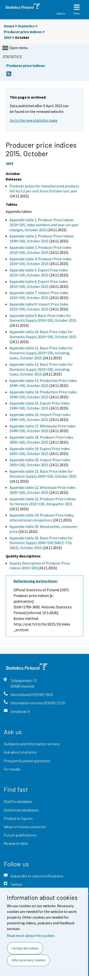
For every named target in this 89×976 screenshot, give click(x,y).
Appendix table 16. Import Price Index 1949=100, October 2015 (39, 417)
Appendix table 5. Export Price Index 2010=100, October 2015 (38, 272)
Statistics (26, 26)
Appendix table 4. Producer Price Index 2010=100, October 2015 (40, 261)
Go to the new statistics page (33, 120)
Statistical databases (21, 810)
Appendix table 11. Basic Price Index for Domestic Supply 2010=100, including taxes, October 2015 (41, 352)
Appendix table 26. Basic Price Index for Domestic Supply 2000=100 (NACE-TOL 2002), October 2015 (41, 543)
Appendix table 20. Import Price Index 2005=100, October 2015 (39, 462)
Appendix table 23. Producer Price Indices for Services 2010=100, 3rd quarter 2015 (42, 501)
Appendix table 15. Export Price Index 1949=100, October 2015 (39, 405)
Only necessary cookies (28, 960)
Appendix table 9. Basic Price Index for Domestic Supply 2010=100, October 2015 (42, 318)
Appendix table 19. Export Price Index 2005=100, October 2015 (39, 451)
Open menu (14, 48)
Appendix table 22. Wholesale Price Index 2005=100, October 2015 (42, 490)
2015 (7, 37)
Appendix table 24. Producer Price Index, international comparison (41, 517)
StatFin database (18, 801)
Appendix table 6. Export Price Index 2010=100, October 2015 (38, 284)
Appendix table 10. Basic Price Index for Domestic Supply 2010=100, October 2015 (42, 334)
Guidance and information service (32, 743)
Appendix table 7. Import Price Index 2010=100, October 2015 (38, 295)
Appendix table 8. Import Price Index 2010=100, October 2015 (38, 306)
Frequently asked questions (27, 760)
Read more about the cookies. (31, 935)
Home (9, 26)
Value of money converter (25, 826)
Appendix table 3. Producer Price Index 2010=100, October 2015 (40, 250)
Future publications (20, 835)
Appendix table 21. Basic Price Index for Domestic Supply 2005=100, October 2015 (42, 474)
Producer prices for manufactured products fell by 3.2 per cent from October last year (44, 188)
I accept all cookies (25, 948)
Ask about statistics (20, 752)
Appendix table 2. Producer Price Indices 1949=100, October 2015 (41, 238)
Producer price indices (23, 31)
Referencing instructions (35, 581)
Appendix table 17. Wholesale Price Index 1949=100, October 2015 (42, 428)
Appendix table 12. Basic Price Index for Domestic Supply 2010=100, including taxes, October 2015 (41, 369)
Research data (16, 843)
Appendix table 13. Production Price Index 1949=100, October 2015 (43, 383)
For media (12, 769)
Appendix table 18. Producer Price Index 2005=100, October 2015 (41, 440)
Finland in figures (18, 818)
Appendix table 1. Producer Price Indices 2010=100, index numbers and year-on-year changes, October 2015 (44, 224)
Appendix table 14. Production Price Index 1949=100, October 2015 (43, 394)
